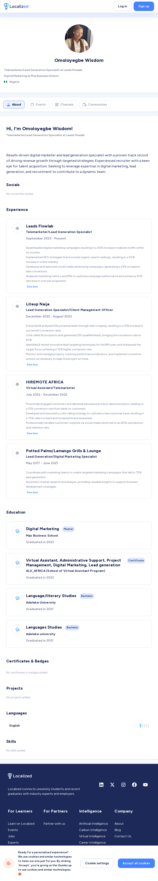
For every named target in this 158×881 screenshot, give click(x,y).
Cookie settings (97, 863)
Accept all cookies (136, 863)
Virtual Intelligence (92, 839)
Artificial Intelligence (93, 826)
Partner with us (54, 826)
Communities (95, 105)
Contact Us (123, 839)
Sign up (143, 6)
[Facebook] (134, 787)
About (13, 105)
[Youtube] (145, 787)
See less (32, 286)
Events (38, 105)
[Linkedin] (101, 787)
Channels (64, 105)
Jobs (11, 839)
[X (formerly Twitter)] (112, 787)
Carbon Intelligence (93, 833)
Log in (122, 6)
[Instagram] (123, 787)
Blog (118, 833)
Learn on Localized (21, 826)
